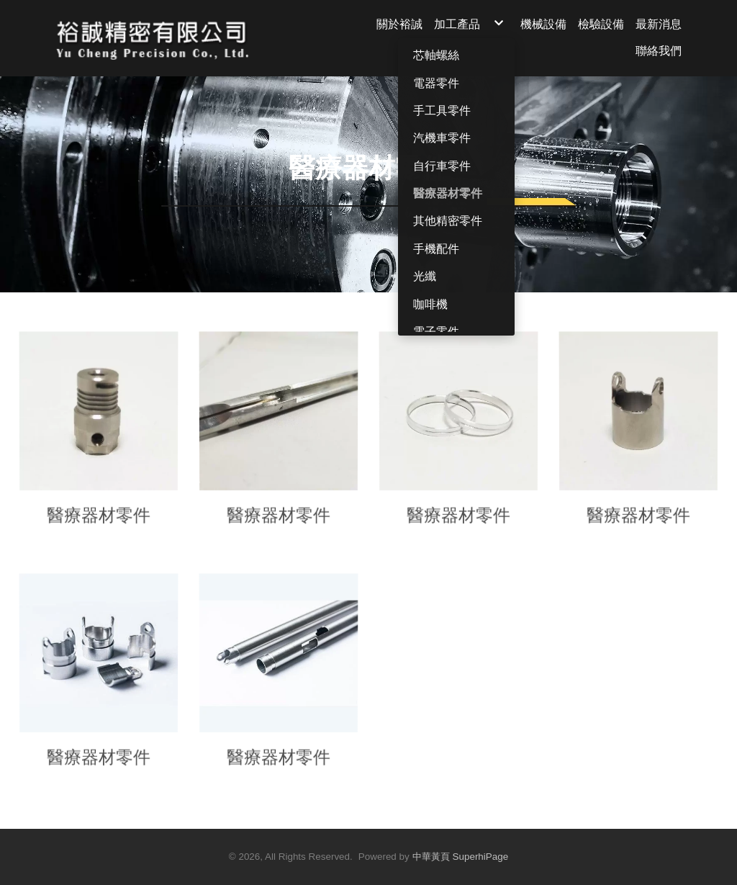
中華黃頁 (431, 856)
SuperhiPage (481, 856)
